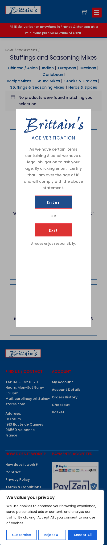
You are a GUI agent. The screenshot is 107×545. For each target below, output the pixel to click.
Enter (53, 202)
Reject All (52, 534)
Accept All (83, 534)
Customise (21, 534)
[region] (52, 517)
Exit (53, 230)
